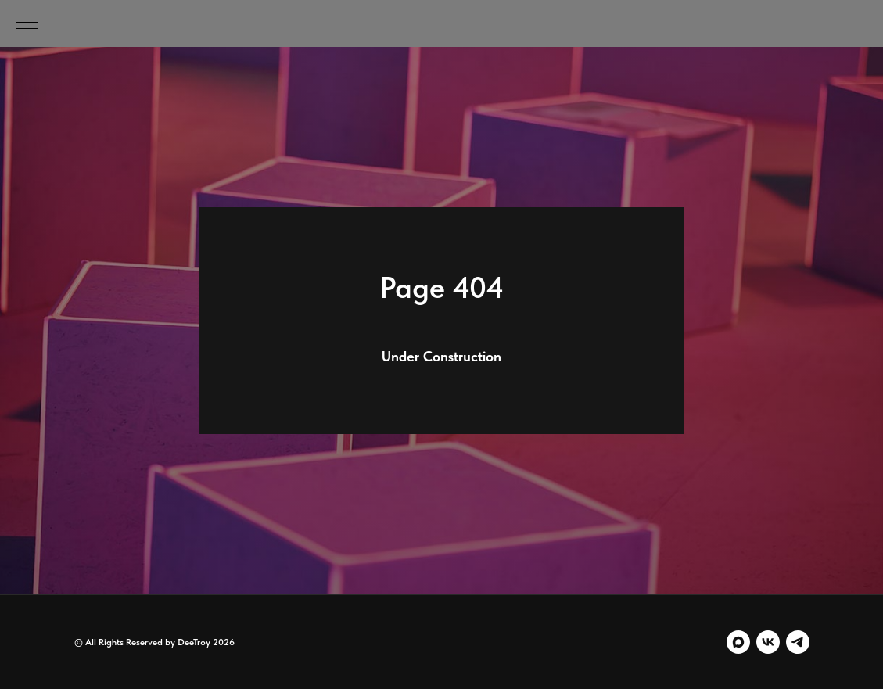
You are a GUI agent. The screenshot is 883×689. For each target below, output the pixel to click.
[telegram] (797, 642)
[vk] (768, 642)
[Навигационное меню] (27, 23)
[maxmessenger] (738, 642)
